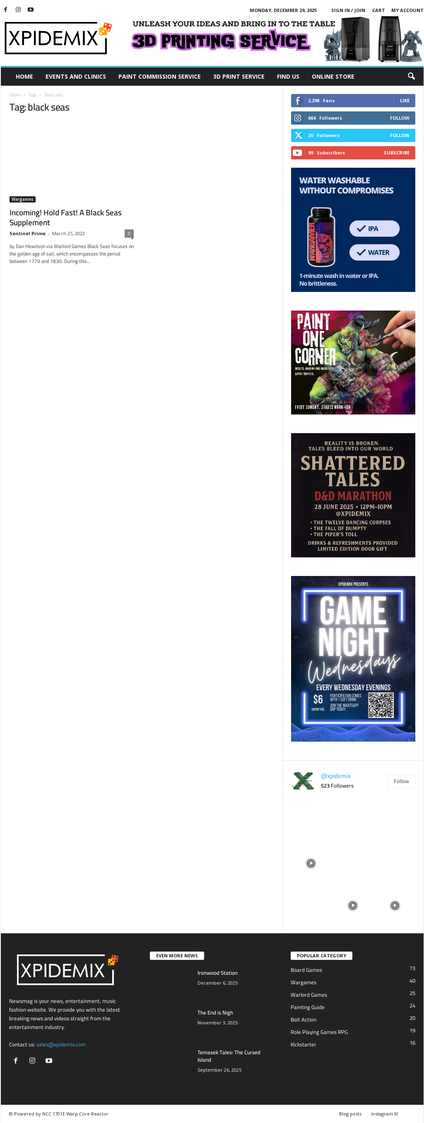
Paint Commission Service (159, 76)
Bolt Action (303, 1019)
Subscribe (397, 152)
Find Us (288, 76)
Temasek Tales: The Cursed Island (229, 1056)
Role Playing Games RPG (319, 1032)
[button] (411, 76)
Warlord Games (309, 995)
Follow (400, 118)
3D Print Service (239, 76)
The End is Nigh (215, 1012)
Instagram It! (384, 1114)
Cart (378, 10)
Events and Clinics (76, 76)
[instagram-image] (311, 820)
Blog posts (350, 1114)
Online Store (333, 76)
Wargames (23, 199)
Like (405, 100)
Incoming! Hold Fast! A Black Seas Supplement (66, 217)
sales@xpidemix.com (61, 1044)
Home (24, 76)
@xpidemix (336, 776)
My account (407, 10)
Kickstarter (303, 1044)
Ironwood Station (218, 973)
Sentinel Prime (28, 233)
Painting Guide (308, 1007)
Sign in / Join (348, 10)
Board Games (306, 970)
